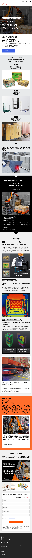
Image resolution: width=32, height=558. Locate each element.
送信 (16, 522)
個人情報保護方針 (4, 546)
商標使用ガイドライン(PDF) (6, 550)
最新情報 (23, 1)
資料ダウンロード (8, 51)
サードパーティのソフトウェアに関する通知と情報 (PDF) (11, 545)
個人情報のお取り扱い (12, 518)
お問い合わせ (3, 551)
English (27, 1)
